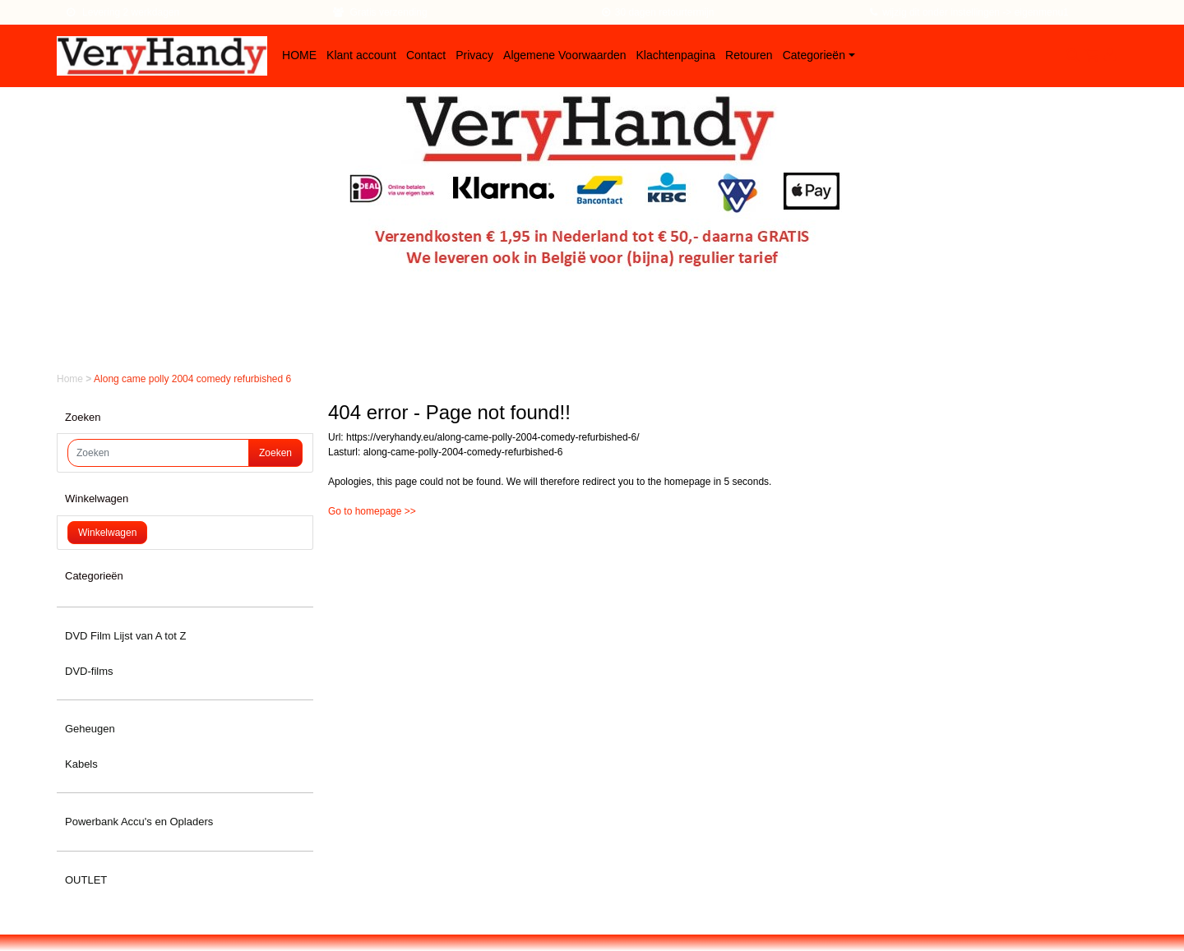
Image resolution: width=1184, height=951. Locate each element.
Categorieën (814, 55)
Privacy (474, 55)
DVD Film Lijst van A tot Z (125, 636)
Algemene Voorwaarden (564, 55)
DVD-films (89, 671)
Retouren (749, 55)
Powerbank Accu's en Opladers (139, 821)
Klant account (361, 55)
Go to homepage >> (372, 511)
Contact (426, 55)
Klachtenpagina (676, 55)
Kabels (81, 764)
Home (71, 379)
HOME (299, 55)
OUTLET (86, 880)
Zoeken (275, 453)
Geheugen (90, 728)
